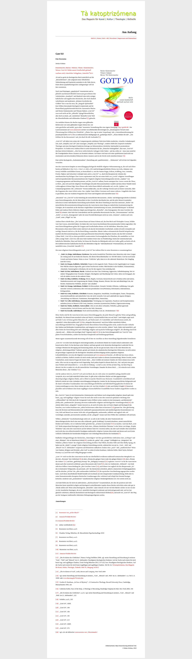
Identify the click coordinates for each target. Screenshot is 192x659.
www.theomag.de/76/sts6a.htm (73, 578)
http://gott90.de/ (123, 127)
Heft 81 (93, 38)
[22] (106, 461)
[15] (112, 407)
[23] (103, 464)
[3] (100, 137)
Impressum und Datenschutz (127, 38)
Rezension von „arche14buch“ (69, 513)
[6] (61, 212)
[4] (124, 156)
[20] (123, 459)
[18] (85, 440)
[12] (105, 386)
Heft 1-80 (105, 38)
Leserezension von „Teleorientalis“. (86, 632)
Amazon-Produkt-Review (67, 517)
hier (74, 525)
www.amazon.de (75, 130)
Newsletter (113, 38)
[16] (112, 424)
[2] (72, 135)
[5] (117, 194)
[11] (79, 370)
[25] (98, 471)
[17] (119, 434)
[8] (118, 311)
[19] (80, 459)
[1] (88, 118)
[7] (83, 246)
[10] (97, 332)
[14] (129, 402)
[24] (97, 466)
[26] (112, 492)
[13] (125, 386)
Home (99, 38)
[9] (81, 322)
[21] (65, 461)
